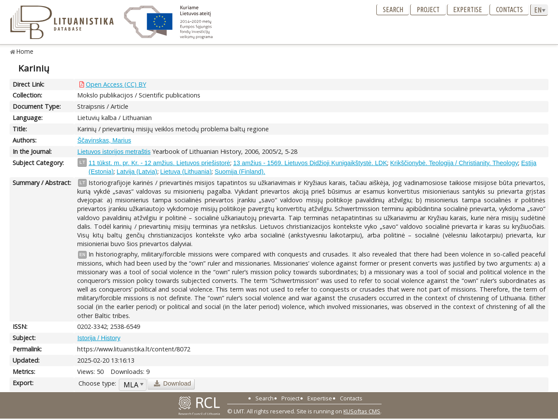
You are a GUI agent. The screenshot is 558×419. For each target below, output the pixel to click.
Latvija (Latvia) (137, 171)
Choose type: (97, 383)
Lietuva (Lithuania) (186, 171)
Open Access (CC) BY (116, 84)
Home (24, 51)
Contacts (509, 9)
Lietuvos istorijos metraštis (113, 151)
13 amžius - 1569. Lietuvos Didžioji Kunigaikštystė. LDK (310, 162)
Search (393, 9)
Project (428, 9)
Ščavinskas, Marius (104, 140)
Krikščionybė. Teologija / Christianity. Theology (454, 162)
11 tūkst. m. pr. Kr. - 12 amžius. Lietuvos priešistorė (159, 162)
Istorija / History (98, 338)
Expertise (467, 9)
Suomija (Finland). (240, 171)
